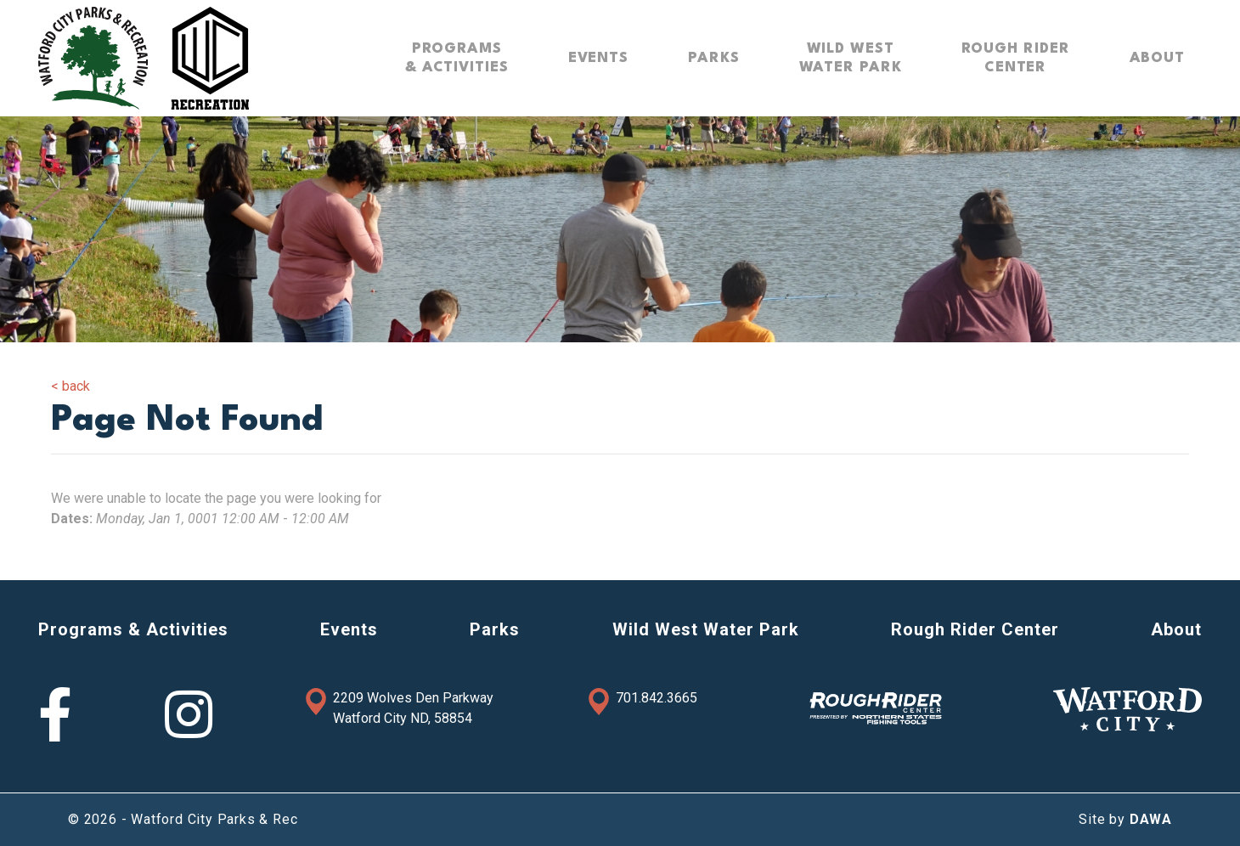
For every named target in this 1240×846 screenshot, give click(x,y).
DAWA (1151, 819)
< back (70, 386)
